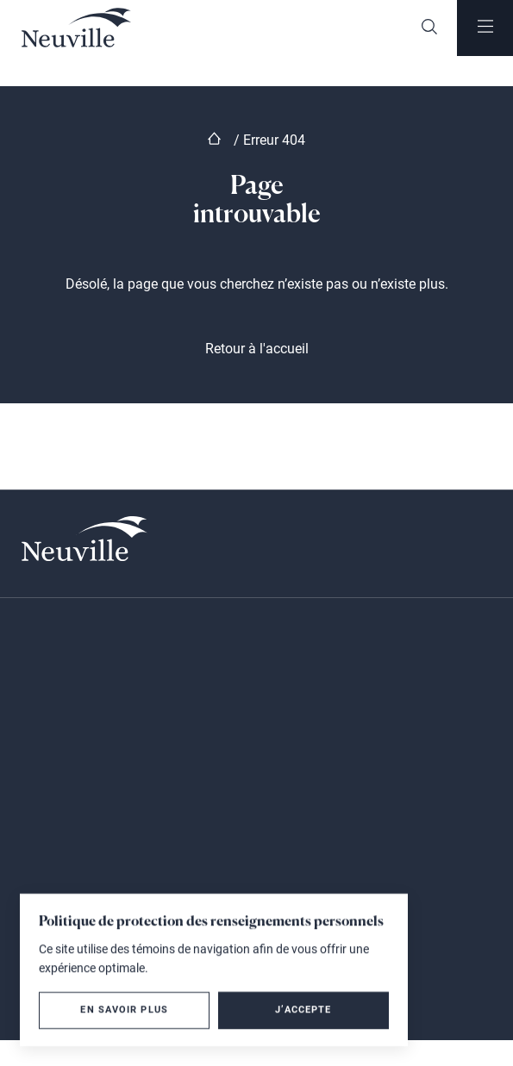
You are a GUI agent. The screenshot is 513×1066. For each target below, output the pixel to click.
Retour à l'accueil (257, 348)
